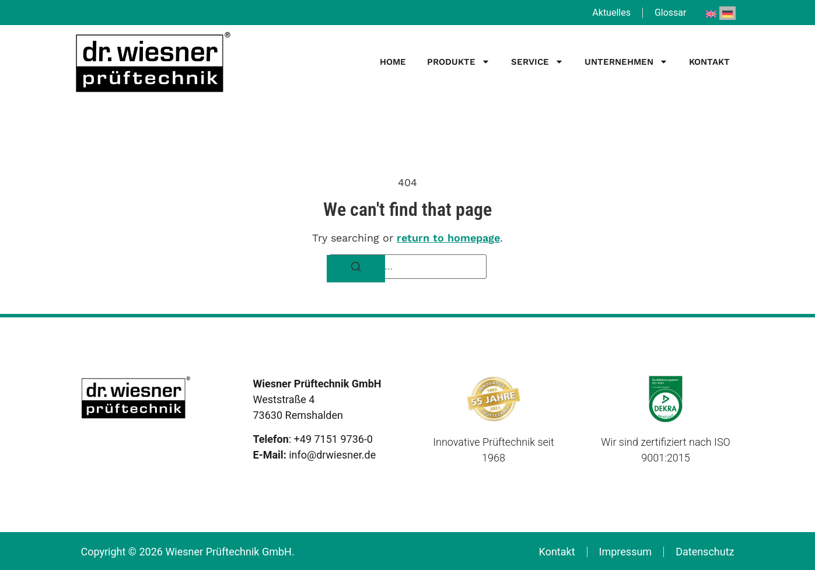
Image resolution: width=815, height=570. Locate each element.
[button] (25, 544)
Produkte (458, 61)
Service (537, 61)
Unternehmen (626, 61)
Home (393, 62)
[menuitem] (711, 13)
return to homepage (448, 238)
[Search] (356, 268)
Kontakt (709, 62)
